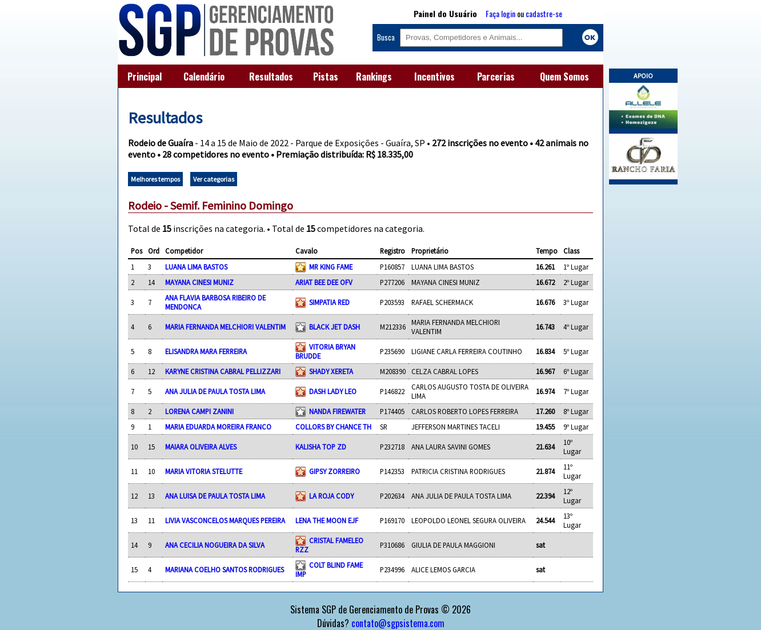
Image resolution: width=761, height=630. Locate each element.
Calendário (204, 76)
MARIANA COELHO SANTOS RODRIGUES (224, 569)
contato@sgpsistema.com (397, 623)
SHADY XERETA (331, 371)
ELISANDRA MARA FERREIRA (206, 351)
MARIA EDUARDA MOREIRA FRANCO (218, 426)
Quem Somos (564, 76)
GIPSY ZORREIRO (334, 471)
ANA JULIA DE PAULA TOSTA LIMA (215, 391)
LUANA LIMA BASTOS (196, 266)
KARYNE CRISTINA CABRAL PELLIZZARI (223, 371)
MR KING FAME (331, 266)
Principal (144, 76)
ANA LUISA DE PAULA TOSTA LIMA (215, 495)
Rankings (374, 76)
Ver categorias (213, 179)
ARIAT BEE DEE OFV (324, 282)
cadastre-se (544, 13)
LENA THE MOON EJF (326, 520)
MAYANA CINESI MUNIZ (199, 282)
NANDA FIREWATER (337, 411)
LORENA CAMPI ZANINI (199, 411)
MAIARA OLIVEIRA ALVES (201, 446)
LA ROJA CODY (331, 495)
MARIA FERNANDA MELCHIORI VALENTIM (225, 326)
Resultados (271, 76)
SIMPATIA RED (329, 302)
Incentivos (434, 76)
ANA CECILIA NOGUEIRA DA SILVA (215, 544)
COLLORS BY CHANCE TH (333, 426)
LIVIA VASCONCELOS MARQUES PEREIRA (225, 520)
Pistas (325, 76)
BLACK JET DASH (334, 326)
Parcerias (496, 76)
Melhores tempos (155, 179)
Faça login (500, 13)
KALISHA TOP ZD (320, 446)
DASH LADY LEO (333, 391)
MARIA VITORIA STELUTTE (203, 471)
